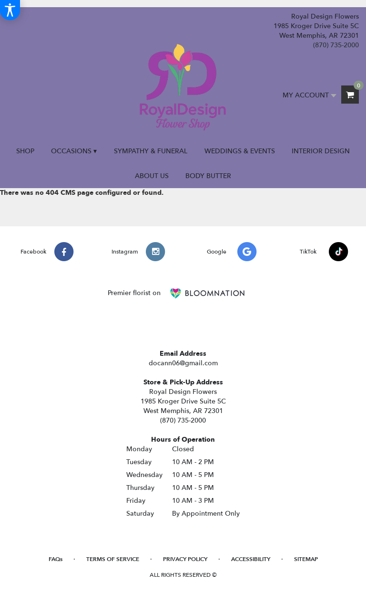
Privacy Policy (185, 559)
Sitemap (306, 559)
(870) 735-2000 (336, 45)
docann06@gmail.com (183, 363)
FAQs (55, 559)
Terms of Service (112, 559)
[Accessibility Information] (10, 10)
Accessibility (250, 559)
